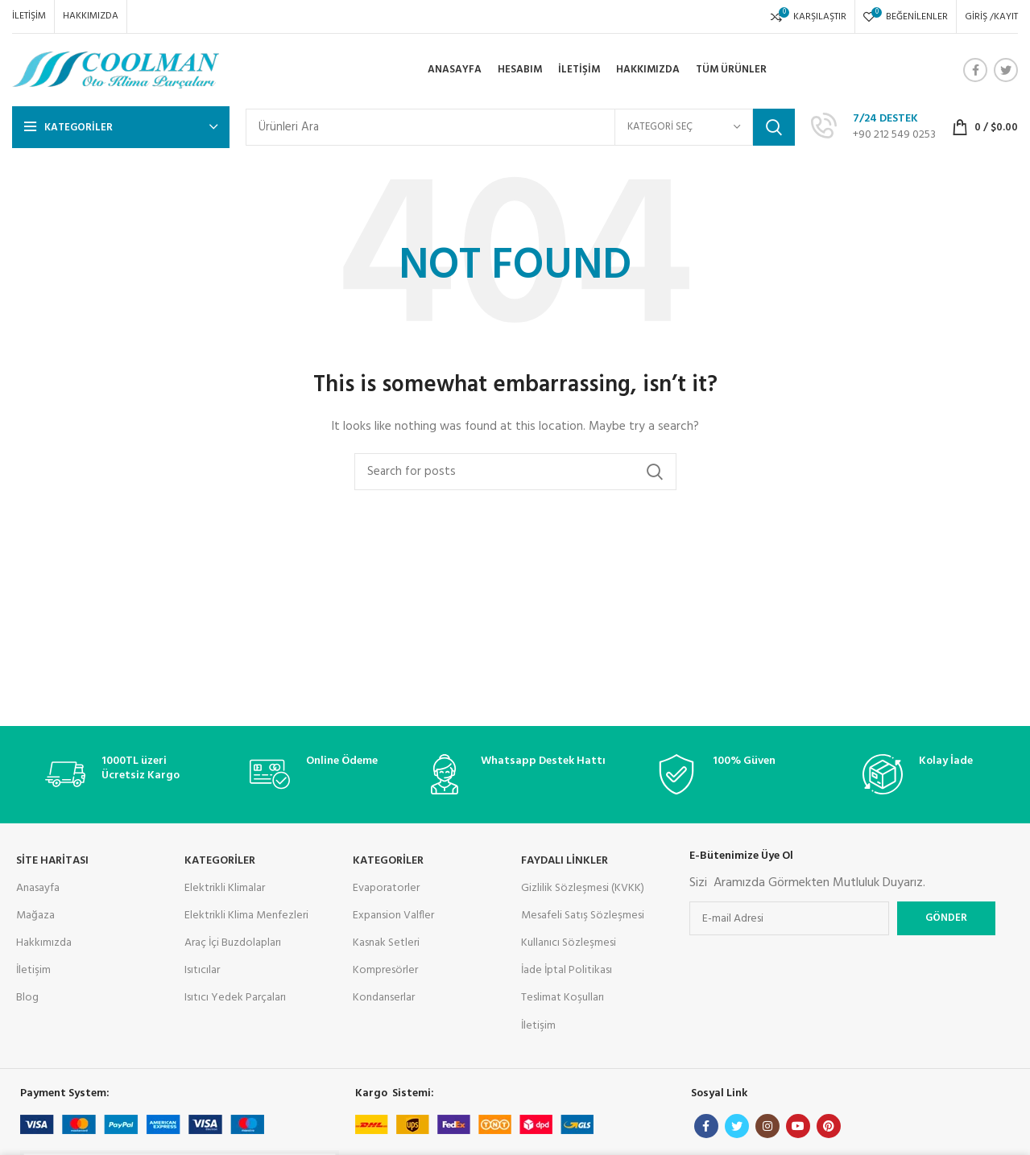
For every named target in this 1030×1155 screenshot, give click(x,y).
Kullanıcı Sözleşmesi (568, 943)
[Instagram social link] (767, 1126)
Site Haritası (52, 861)
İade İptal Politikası (566, 970)
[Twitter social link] (1006, 70)
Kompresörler (385, 970)
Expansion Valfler (393, 915)
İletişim (33, 970)
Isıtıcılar (202, 970)
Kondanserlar (384, 997)
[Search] (520, 127)
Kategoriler (388, 861)
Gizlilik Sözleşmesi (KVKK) (582, 888)
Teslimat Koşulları (562, 997)
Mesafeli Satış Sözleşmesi (582, 915)
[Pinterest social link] (829, 1126)
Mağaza (35, 915)
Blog (27, 997)
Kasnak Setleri (386, 943)
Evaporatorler (386, 888)
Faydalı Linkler (564, 861)
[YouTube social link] (798, 1126)
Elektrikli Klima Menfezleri (246, 915)
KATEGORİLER (219, 861)
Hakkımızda (44, 943)
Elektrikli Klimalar (224, 888)
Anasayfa (38, 888)
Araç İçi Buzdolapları (232, 943)
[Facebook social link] (975, 70)
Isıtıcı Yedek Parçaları (235, 997)
